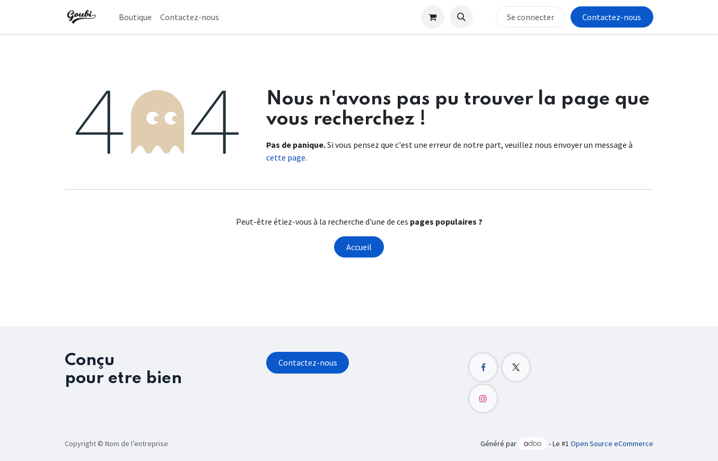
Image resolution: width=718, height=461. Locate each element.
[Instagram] (483, 398)
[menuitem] (135, 17)
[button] (461, 17)
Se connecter (530, 17)
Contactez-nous (611, 17)
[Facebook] (483, 367)
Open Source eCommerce (612, 443)
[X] (516, 367)
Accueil (359, 247)
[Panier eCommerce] (432, 17)
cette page (285, 157)
